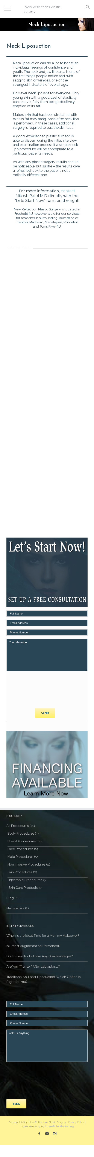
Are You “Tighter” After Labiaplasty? (33, 967)
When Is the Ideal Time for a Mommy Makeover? (42, 936)
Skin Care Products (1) (25, 888)
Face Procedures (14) (23, 849)
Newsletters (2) (17, 908)
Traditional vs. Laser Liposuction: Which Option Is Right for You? (43, 979)
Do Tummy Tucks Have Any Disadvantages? (39, 956)
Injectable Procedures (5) (28, 880)
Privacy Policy (76, 1122)
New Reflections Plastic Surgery (42, 9)
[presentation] (24, 689)
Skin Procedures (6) (22, 872)
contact (68, 190)
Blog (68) (13, 898)
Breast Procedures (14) (25, 841)
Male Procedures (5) (23, 857)
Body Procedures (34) (24, 833)
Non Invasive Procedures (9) (29, 864)
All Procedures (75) (20, 826)
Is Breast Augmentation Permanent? (33, 946)
